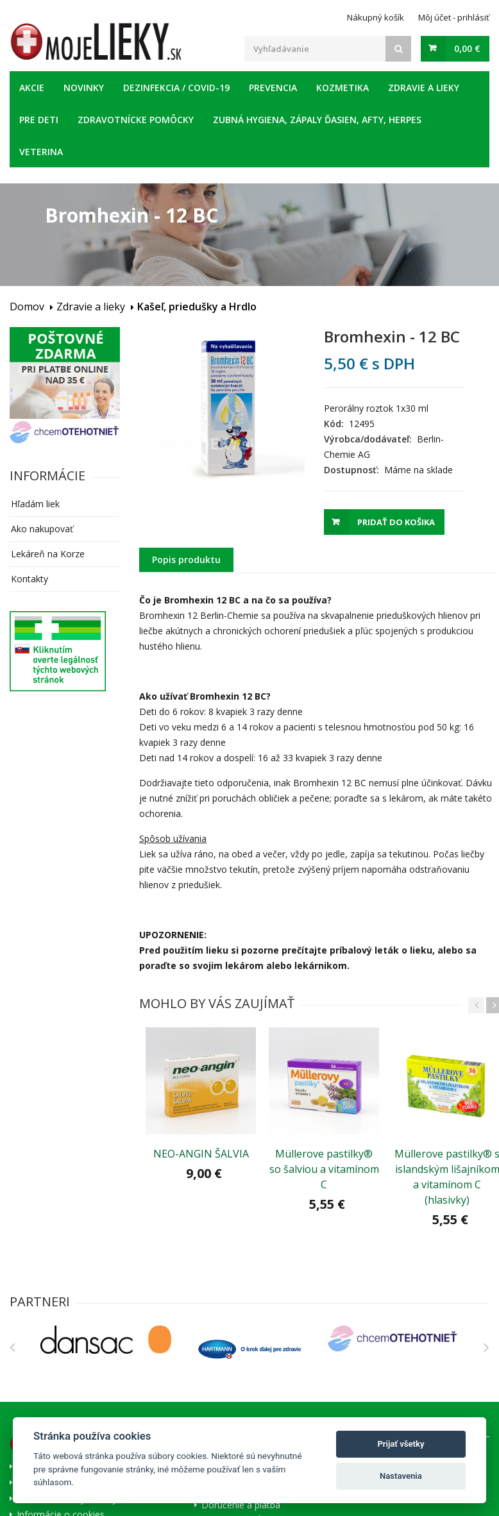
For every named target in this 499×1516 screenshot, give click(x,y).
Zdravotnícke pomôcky (136, 120)
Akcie (31, 87)
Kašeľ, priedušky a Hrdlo (197, 306)
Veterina (41, 152)
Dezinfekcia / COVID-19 (176, 87)
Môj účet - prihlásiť (453, 17)
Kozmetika (342, 87)
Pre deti (38, 120)
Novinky (83, 87)
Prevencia (273, 87)
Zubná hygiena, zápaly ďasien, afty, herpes (317, 120)
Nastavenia (401, 1476)
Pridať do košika (396, 522)
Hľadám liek (35, 504)
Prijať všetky (400, 1444)
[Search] (398, 49)
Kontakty (29, 579)
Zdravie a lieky (423, 87)
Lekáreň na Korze (48, 554)
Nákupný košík (375, 17)
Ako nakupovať (42, 529)
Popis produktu (186, 559)
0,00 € (467, 48)
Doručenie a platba (240, 1504)
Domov (27, 306)
